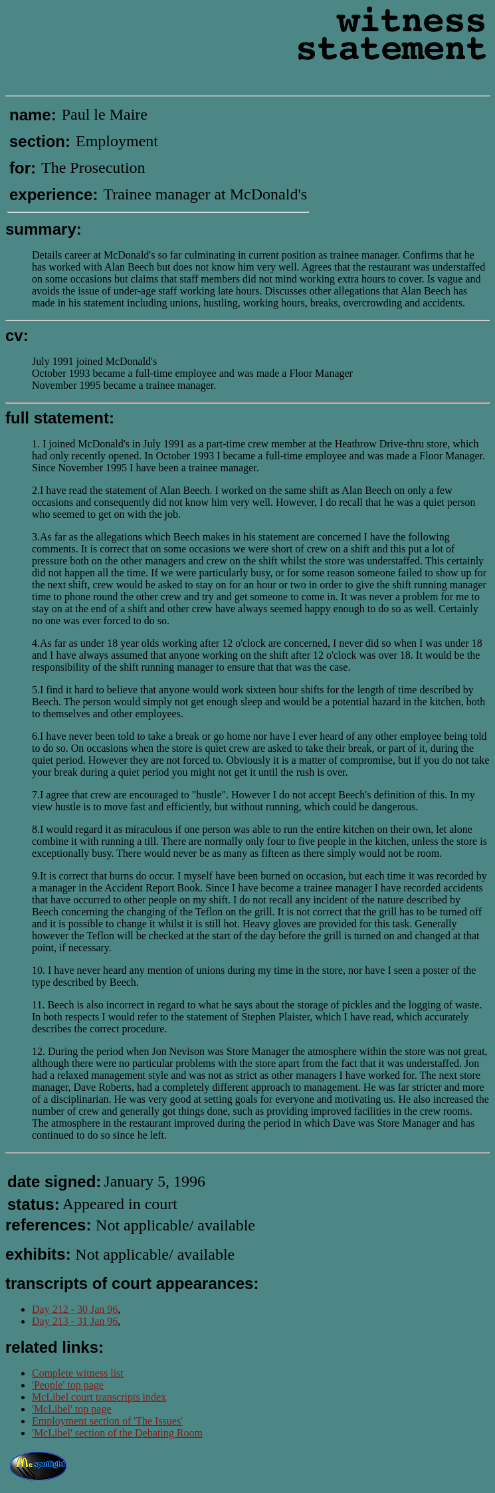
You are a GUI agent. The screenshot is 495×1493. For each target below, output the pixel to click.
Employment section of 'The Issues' (107, 1421)
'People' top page (68, 1385)
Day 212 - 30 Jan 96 (75, 1309)
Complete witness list (78, 1373)
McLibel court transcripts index (99, 1397)
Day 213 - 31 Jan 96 (75, 1321)
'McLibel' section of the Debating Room (117, 1432)
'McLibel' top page (72, 1409)
